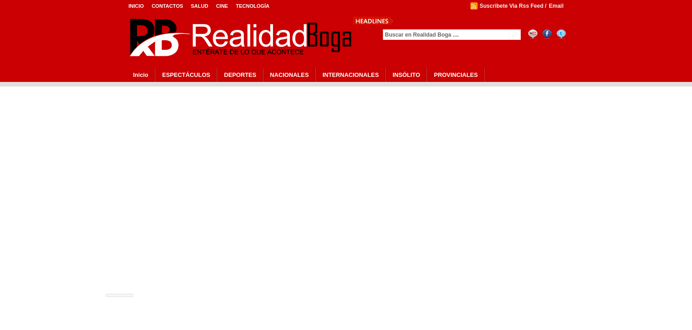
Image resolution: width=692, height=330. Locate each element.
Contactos (167, 6)
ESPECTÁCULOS (186, 74)
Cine (222, 6)
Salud (199, 6)
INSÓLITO (406, 74)
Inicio (136, 6)
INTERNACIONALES (350, 74)
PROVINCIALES (456, 74)
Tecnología (252, 6)
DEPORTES (240, 74)
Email (556, 6)
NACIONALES (289, 74)
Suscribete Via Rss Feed (511, 6)
